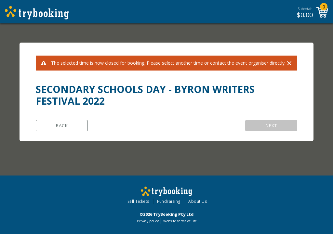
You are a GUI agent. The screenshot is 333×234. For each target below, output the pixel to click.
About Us (197, 201)
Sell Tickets (138, 201)
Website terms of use (180, 221)
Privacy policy (148, 221)
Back (62, 125)
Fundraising (168, 201)
